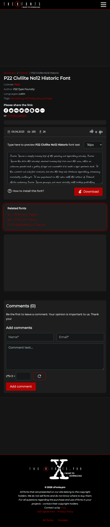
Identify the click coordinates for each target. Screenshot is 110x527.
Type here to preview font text (43, 144)
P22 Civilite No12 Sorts (26, 225)
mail (63, 507)
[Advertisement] (55, 38)
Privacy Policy (65, 511)
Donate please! (17, 115)
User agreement (46, 511)
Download (88, 192)
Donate (63, 520)
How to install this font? (25, 191)
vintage (47, 98)
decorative (16, 98)
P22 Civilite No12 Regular (22, 214)
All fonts (48, 520)
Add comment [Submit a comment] (21, 386)
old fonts (29, 98)
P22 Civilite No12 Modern (22, 220)
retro (39, 98)
